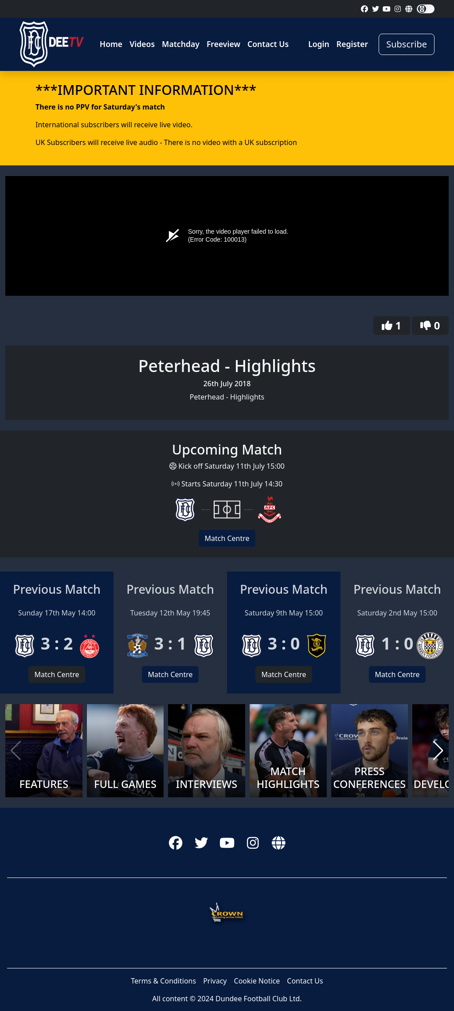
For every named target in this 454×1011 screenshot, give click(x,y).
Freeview (223, 44)
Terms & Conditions (163, 981)
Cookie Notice (257, 981)
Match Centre (226, 538)
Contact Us (268, 44)
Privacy (215, 981)
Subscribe (406, 44)
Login (318, 44)
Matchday (181, 44)
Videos (142, 44)
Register (352, 44)
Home (111, 44)
